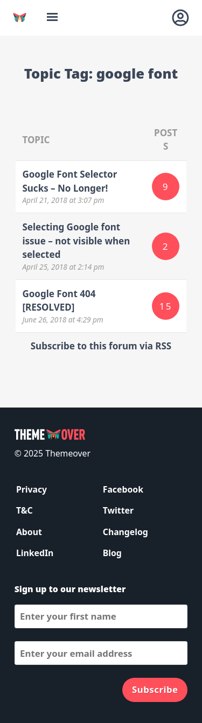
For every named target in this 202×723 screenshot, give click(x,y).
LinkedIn (34, 553)
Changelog (125, 532)
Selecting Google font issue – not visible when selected (76, 241)
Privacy (31, 489)
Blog (112, 553)
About (29, 532)
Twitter (118, 510)
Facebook (123, 489)
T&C (24, 510)
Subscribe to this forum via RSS (101, 346)
